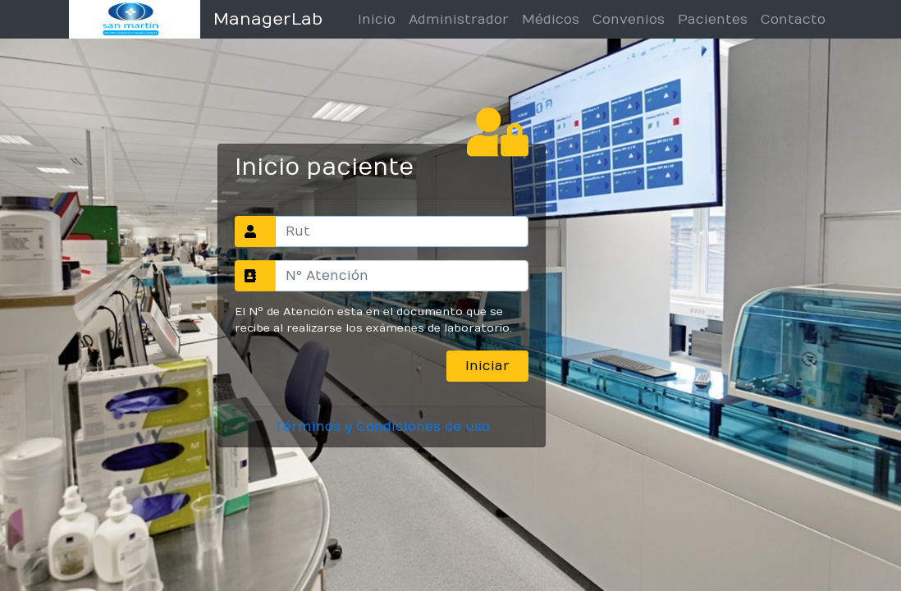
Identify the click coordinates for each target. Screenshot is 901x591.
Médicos (550, 19)
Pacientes (713, 19)
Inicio (377, 19)
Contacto (793, 19)
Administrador (459, 19)
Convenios (628, 19)
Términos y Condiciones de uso (382, 426)
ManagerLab (267, 19)
